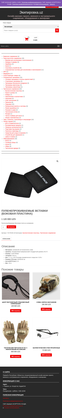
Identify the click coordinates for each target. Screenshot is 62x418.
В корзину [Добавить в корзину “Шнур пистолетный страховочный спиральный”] (16, 310)
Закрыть (52, 4)
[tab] (6, 238)
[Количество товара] (3, 227)
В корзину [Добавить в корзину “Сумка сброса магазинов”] (47, 309)
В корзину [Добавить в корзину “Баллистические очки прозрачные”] (47, 355)
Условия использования (11, 408)
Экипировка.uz (31, 12)
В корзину (11, 227)
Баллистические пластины (31, 233)
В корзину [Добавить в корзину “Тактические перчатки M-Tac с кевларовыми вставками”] (16, 356)
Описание (6, 239)
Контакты (6, 398)
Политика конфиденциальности (13, 401)
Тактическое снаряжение (48, 233)
